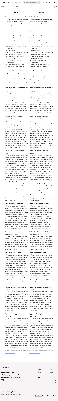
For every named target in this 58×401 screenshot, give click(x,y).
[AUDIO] (47, 7)
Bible (12, 2)
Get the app (45, 2)
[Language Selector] (50, 2)
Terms (20, 394)
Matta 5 (7, 6)
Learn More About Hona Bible (10, 353)
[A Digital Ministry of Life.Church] (29, 391)
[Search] (30, 2)
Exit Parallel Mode (55, 7)
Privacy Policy (15, 394)
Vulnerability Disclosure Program (7, 395)
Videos (19, 2)
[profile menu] (54, 2)
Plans (16, 2)
